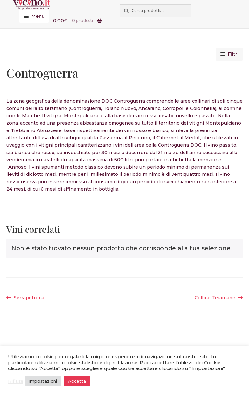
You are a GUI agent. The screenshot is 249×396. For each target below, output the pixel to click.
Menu (38, 16)
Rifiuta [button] (15, 381)
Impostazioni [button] (43, 381)
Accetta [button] (77, 381)
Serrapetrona (28, 297)
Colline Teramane (215, 297)
